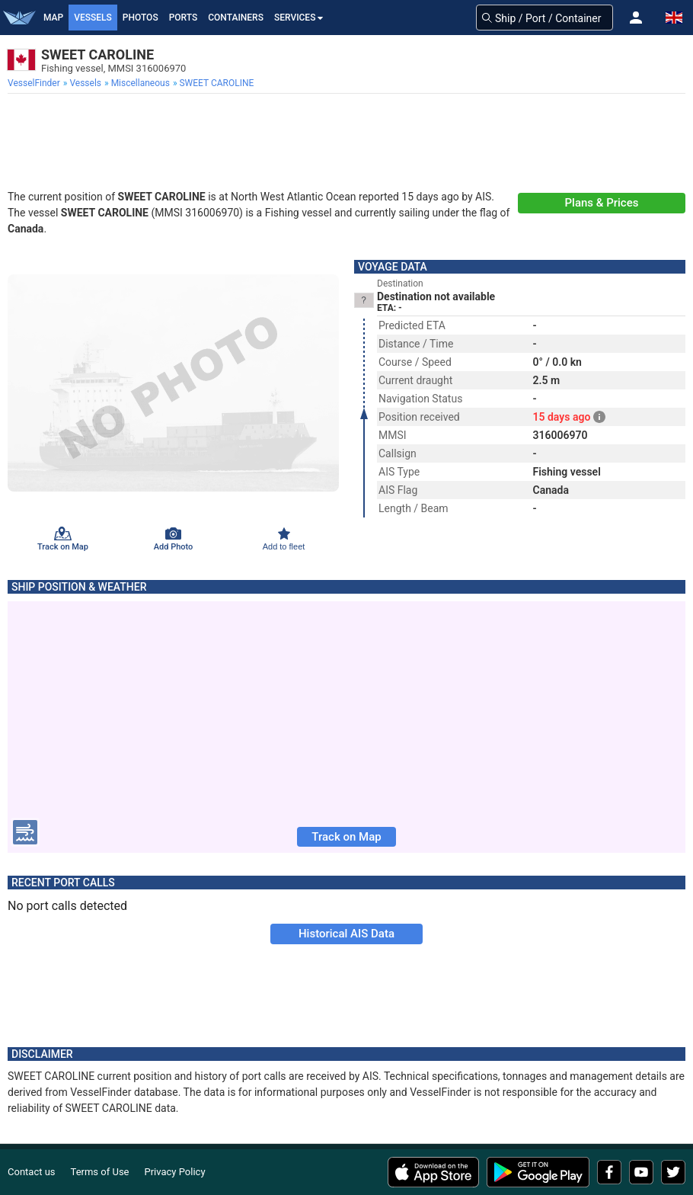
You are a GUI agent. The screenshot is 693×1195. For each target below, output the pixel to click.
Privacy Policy (175, 1171)
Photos (140, 17)
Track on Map (346, 837)
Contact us (32, 1171)
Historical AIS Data (346, 933)
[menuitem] (35, 83)
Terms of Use (100, 1171)
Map (53, 17)
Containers (235, 17)
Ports (183, 17)
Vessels (93, 17)
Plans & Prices (602, 203)
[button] (636, 17)
